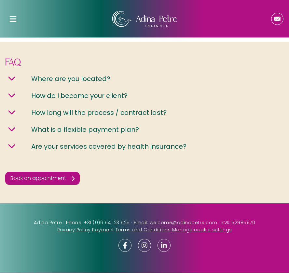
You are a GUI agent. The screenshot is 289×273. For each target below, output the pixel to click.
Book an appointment (38, 178)
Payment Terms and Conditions (131, 229)
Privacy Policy (74, 229)
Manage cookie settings (202, 229)
